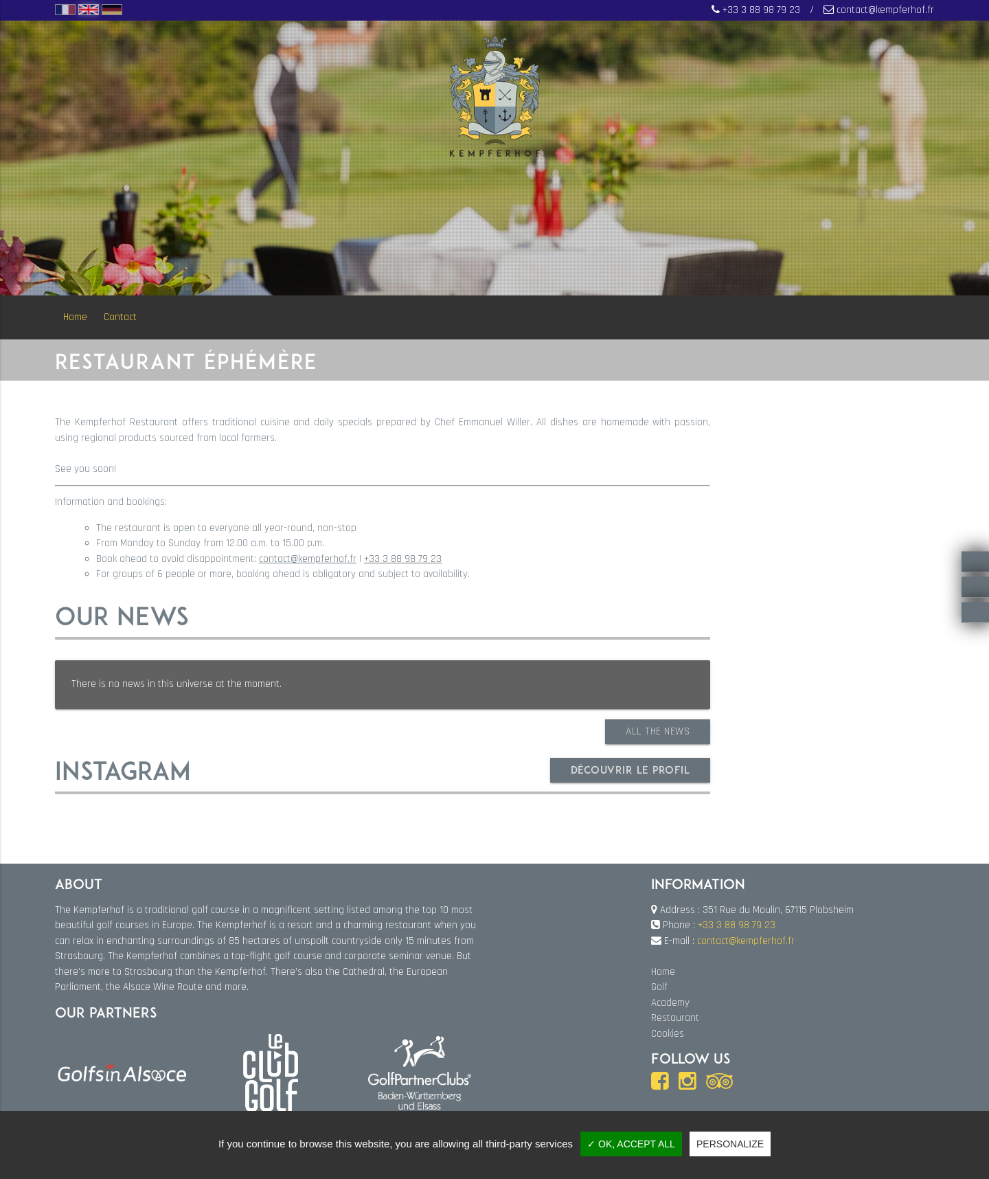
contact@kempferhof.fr (885, 9)
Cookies (667, 1033)
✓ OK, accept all (631, 1143)
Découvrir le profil (630, 769)
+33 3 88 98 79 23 (761, 9)
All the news (658, 731)
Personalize (730, 1143)
